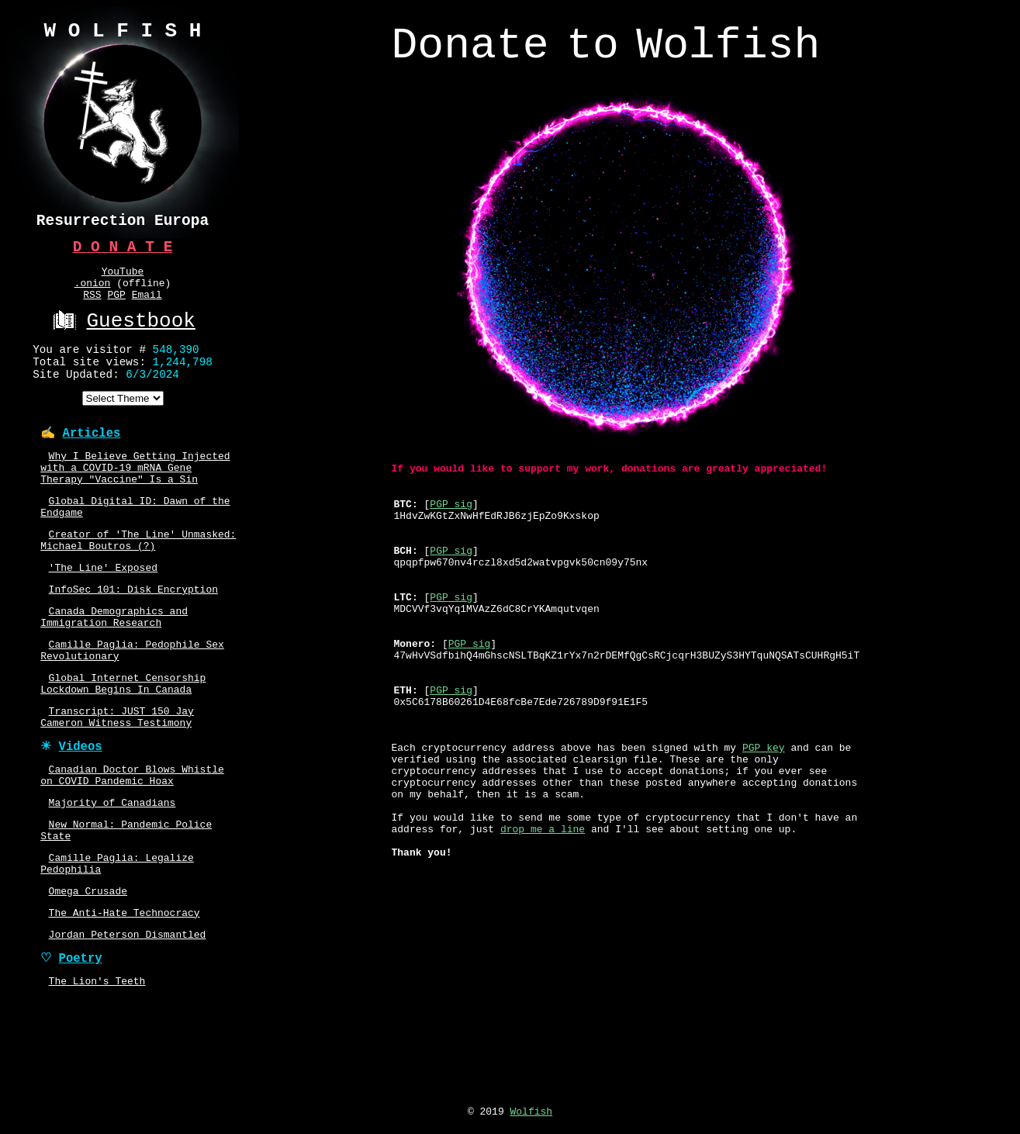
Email (147, 305)
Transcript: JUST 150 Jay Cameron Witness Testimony (117, 779)
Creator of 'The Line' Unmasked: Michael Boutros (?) (138, 579)
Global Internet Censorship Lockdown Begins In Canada (123, 741)
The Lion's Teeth (97, 1075)
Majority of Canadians (112, 876)
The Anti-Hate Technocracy (124, 1000)
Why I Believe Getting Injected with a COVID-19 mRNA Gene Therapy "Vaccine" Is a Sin (135, 496)
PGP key (763, 786)
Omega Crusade (88, 976)
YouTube (123, 277)
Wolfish (531, 1115)
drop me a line (542, 884)
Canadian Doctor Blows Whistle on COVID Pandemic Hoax (132, 845)
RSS (92, 305)
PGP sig (451, 517)
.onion (92, 291)
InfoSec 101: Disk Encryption (133, 634)
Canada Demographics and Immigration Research (114, 665)
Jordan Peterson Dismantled (127, 1024)
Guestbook (122, 333)
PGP (116, 305)
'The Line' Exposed (103, 610)
